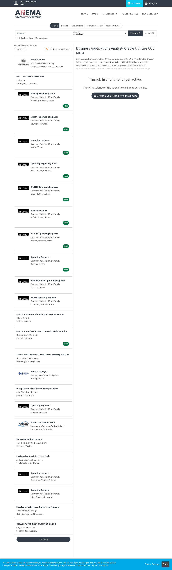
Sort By (19, 49)
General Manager (39, 371)
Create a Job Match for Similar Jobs (115, 95)
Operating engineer (40, 473)
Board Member (38, 59)
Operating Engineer (40, 140)
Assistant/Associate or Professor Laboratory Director (42, 354)
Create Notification (61, 49)
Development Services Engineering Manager (38, 507)
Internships (110, 13)
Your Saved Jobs (113, 25)
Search (54, 25)
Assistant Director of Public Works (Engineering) (40, 314)
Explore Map (77, 25)
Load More (43, 539)
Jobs (95, 13)
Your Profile (130, 13)
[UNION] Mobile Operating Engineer (48, 280)
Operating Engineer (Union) (44, 163)
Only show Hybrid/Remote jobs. (33, 38)
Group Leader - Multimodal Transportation (37, 388)
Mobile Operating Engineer (44, 297)
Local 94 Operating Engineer (44, 116)
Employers (151, 3)
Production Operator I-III (43, 422)
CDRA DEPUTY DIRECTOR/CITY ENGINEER (36, 523)
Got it (165, 564)
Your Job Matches (95, 25)
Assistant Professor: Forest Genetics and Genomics (41, 331)
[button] (150, 33)
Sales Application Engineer (29, 439)
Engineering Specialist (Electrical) (33, 456)
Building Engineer (39, 210)
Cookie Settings (152, 564)
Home (84, 13)
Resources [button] (149, 13)
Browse (64, 25)
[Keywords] (43, 33)
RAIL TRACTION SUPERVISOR (30, 76)
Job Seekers (135, 3)
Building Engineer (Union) (43, 93)
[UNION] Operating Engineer (44, 187)
